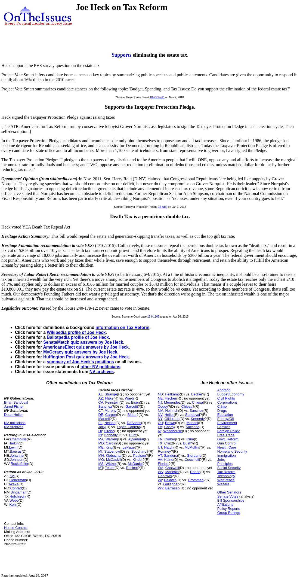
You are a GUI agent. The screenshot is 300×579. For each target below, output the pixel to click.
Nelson (109, 423)
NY (160, 419)
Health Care (226, 447)
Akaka (13, 484)
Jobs (221, 460)
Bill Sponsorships (231, 500)
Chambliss (18, 439)
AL (100, 394)
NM (160, 411)
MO (101, 460)
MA (101, 439)
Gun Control (226, 443)
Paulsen (139, 455)
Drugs (222, 411)
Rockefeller (19, 464)
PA (160, 427)
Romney (164, 451)
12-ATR (162, 206)
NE (160, 398)
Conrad (16, 488)
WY (160, 488)
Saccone (193, 427)
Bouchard (139, 451)
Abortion (223, 390)
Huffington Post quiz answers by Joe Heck (86, 357)
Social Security (229, 468)
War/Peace (226, 480)
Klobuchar (114, 455)
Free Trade (226, 435)
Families (223, 427)
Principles (225, 464)
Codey (163, 406)
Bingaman (19, 492)
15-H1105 (153, 316)
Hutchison (17, 496)
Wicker (111, 464)
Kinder (137, 460)
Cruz (168, 443)
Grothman (196, 480)
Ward (129, 398)
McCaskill (113, 460)
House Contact (15, 528)
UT (160, 447)
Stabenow (112, 451)
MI (100, 451)
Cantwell (172, 468)
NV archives (101, 371)
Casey (169, 427)
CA (100, 402)
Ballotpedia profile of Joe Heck (78, 337)
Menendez (172, 402)
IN (100, 435)
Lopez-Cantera (128, 427)
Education (225, 415)
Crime (222, 406)
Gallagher (170, 484)
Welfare (223, 484)
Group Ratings (228, 513)
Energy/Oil (225, 419)
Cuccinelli (192, 460)
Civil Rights (226, 398)
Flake (109, 398)
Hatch (168, 447)
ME (101, 447)
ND (160, 394)
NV (160, 415)
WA (160, 468)
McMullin (192, 447)
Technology (226, 476)
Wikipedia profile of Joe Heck (76, 332)
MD (101, 443)
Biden (131, 415)
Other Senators (229, 492)
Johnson (16, 460)
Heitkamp (172, 394)
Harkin (13, 443)
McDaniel (135, 464)
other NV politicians (100, 366)
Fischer (170, 398)
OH (160, 423)
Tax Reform (226, 472)
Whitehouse (172, 431)
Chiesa (197, 402)
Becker (196, 394)
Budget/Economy (230, 394)
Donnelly (111, 435)
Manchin (172, 472)
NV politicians (15, 423)
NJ (160, 402)
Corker (170, 439)
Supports (121, 55)
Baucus (15, 451)
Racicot (132, 468)
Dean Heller (13, 415)
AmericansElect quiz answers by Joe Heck (86, 347)
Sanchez (105, 406)
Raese (195, 472)
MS (101, 464)
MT (100, 468)
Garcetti (131, 406)
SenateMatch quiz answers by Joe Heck (83, 342)
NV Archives (13, 427)
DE (100, 415)
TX (160, 443)
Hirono (109, 431)
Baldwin (170, 480)
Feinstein (112, 402)
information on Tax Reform (122, 327)
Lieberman (18, 480)
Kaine (168, 460)
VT (160, 455)
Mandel (192, 423)
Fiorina (163, 464)
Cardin (111, 443)
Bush (187, 443)
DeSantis (134, 423)
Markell (104, 419)
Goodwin (165, 476)
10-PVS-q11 (157, 97)
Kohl (13, 504)
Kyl (12, 476)
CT (100, 411)
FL (100, 423)
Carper (110, 415)
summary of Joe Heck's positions (80, 361)
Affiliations (225, 504)
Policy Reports (228, 509)
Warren (111, 439)
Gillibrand (172, 419)
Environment (227, 423)
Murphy (110, 411)
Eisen (135, 402)
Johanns (16, 455)
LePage (128, 447)
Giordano (194, 455)
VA (160, 460)
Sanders (170, 455)
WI (160, 480)
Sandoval (192, 415)
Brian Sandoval (16, 402)
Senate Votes (227, 496)
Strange (111, 394)
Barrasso (172, 488)
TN (160, 439)
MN (101, 455)
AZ (100, 398)
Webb (14, 500)
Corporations (227, 402)
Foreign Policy (228, 431)
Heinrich (171, 411)
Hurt (132, 435)
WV (160, 472)
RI (159, 431)
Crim (190, 439)
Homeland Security (232, 451)
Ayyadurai (136, 439)
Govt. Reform (227, 439)
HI (100, 431)
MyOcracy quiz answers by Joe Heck (80, 352)
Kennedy (198, 419)
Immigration (226, 455)
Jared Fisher (14, 406)
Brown (170, 423)
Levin (13, 447)
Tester (110, 468)
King (109, 447)
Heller (169, 415)
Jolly (102, 427)
